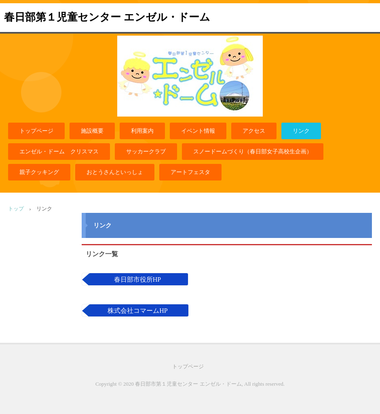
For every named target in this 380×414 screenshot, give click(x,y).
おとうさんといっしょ (115, 172)
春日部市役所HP (137, 279)
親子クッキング (39, 172)
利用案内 (142, 131)
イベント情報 (198, 131)
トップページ (36, 131)
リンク (301, 131)
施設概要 (92, 131)
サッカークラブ (146, 152)
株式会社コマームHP (137, 310)
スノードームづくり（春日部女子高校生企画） (252, 152)
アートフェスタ (190, 172)
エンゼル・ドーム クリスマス (59, 152)
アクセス (254, 131)
